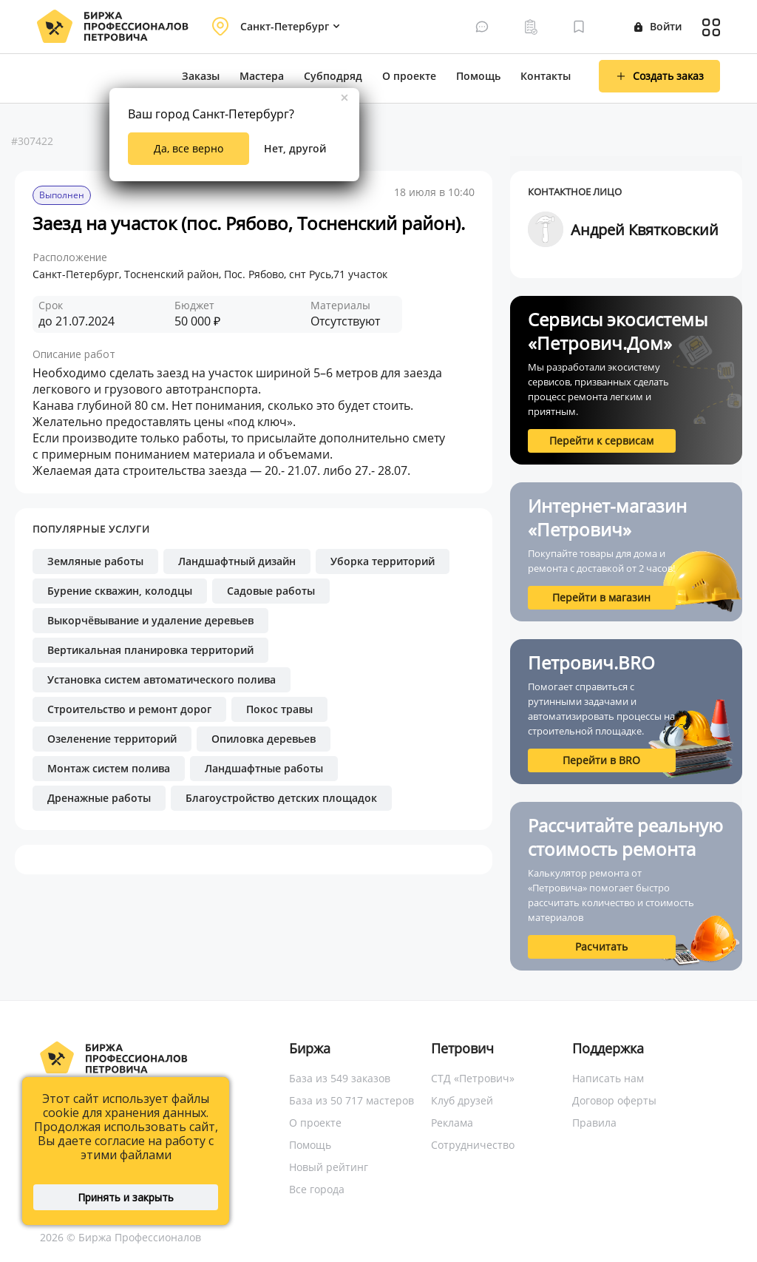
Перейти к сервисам (601, 440)
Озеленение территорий (112, 739)
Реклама (452, 1123)
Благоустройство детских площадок (281, 798)
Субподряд (333, 76)
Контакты (545, 76)
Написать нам (608, 1078)
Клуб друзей (462, 1100)
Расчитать (601, 946)
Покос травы (279, 709)
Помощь (478, 76)
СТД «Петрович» (473, 1078)
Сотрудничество (473, 1145)
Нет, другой (295, 148)
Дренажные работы (99, 798)
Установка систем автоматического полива (161, 679)
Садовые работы (271, 591)
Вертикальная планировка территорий (150, 650)
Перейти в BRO (601, 760)
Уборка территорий (382, 561)
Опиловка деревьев (263, 739)
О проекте (409, 76)
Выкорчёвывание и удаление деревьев (150, 620)
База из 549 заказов (339, 1078)
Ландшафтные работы (264, 768)
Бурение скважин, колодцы (119, 591)
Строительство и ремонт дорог (129, 709)
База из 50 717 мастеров (351, 1100)
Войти (658, 26)
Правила (594, 1123)
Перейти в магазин (601, 597)
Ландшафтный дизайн (237, 561)
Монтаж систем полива (108, 768)
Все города (316, 1189)
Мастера (262, 76)
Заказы (201, 76)
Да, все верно (188, 148)
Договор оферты (614, 1100)
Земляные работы (95, 561)
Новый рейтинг (328, 1167)
